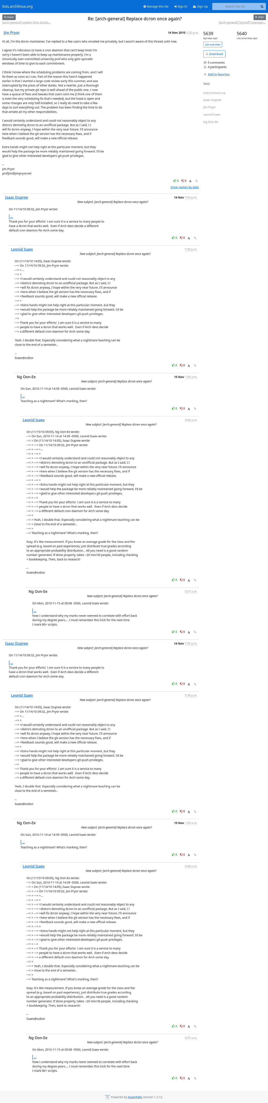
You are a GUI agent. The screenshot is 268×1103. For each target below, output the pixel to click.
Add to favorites (216, 74)
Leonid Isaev (22, 249)
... (11, 216)
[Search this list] (235, 6)
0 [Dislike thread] (184, 181)
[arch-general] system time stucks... (26, 22)
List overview (212, 44)
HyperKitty (135, 1097)
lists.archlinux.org (17, 6)
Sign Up (200, 6)
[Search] (262, 6)
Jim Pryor (12, 32)
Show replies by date (184, 187)
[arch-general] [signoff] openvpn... (242, 22)
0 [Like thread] (176, 181)
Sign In (180, 6)
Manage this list (156, 6)
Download (214, 54)
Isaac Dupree (16, 197)
